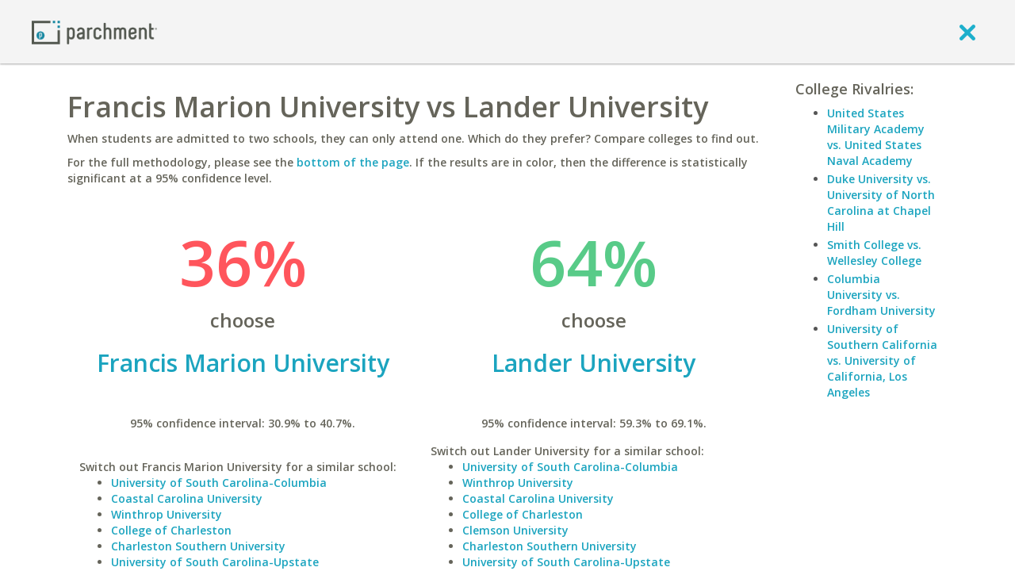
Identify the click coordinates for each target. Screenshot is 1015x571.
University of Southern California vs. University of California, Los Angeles (882, 360)
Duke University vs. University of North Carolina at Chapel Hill (881, 202)
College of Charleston (171, 530)
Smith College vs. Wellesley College (874, 252)
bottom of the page (353, 162)
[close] (967, 31)
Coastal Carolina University (186, 498)
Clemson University (515, 530)
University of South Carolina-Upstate (215, 561)
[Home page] (94, 31)
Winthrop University (166, 514)
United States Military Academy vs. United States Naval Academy (876, 136)
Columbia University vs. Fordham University (881, 294)
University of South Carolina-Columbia (219, 482)
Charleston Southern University (198, 546)
